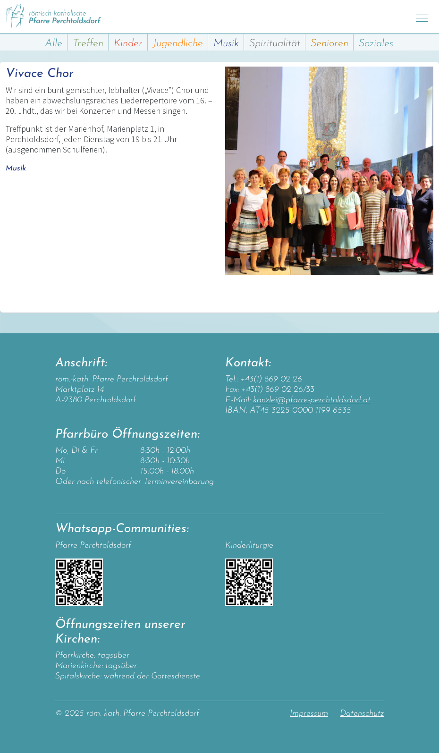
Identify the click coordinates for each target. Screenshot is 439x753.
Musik (226, 43)
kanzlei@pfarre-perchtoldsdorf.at (312, 400)
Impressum (309, 713)
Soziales (376, 43)
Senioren (329, 43)
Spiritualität (274, 43)
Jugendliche (178, 43)
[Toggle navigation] (421, 17)
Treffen (88, 43)
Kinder (128, 43)
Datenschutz (362, 713)
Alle (53, 43)
